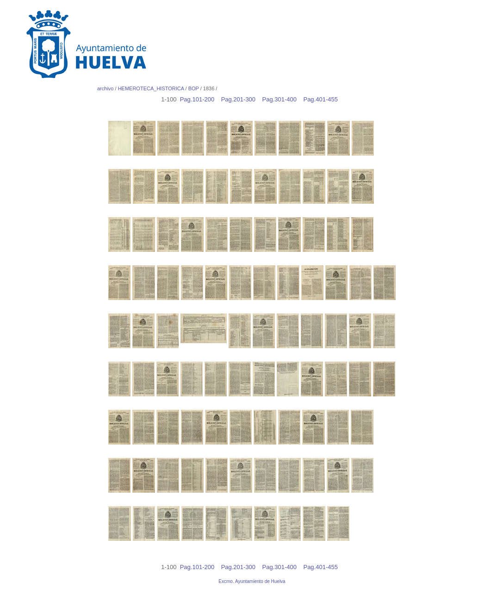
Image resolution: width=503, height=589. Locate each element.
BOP (193, 88)
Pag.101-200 (199, 99)
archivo (105, 88)
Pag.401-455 (322, 99)
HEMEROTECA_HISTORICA (151, 88)
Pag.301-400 (282, 99)
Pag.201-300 (241, 99)
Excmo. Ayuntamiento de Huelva (251, 581)
